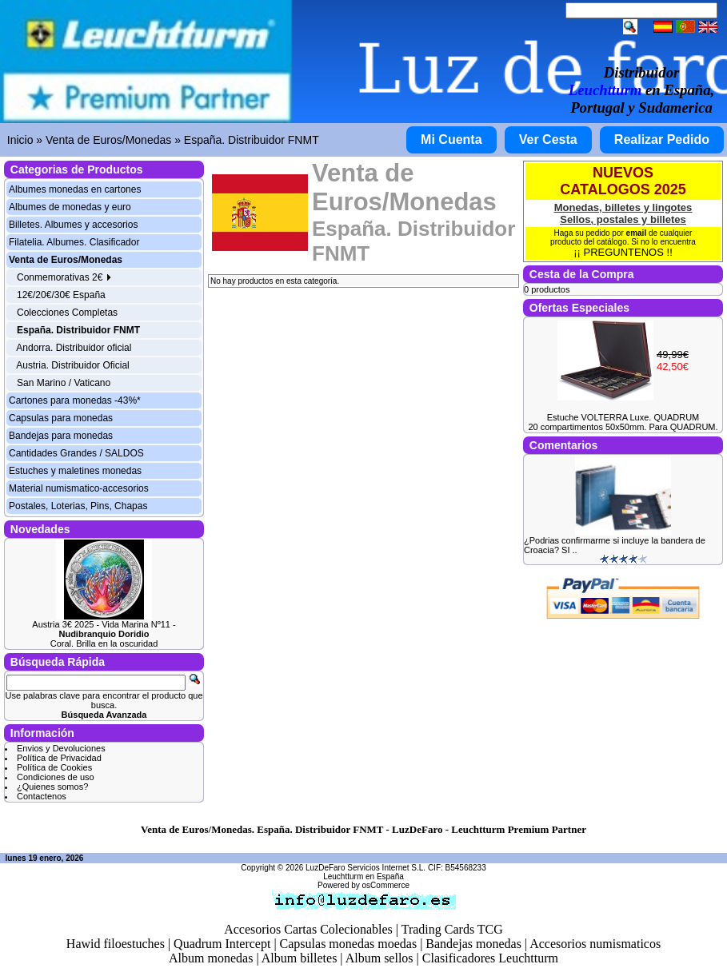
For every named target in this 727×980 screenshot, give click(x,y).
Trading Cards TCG (452, 929)
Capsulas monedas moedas (348, 943)
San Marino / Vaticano (63, 382)
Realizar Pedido (661, 139)
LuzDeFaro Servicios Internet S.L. (365, 867)
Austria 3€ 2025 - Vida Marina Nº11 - (103, 629)
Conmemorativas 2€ (64, 277)
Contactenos (41, 796)
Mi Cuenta (451, 139)
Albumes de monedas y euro (70, 207)
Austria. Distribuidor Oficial (72, 365)
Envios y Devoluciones (61, 748)
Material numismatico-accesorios (79, 488)
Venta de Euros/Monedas (108, 139)
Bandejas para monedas (61, 435)
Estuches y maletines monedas (75, 470)
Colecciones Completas (67, 312)
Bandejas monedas (473, 943)
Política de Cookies (54, 767)
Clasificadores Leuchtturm (490, 958)
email (636, 233)
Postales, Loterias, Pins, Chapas (78, 506)
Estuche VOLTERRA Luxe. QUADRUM (623, 417)
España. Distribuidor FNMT (251, 139)
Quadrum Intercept (222, 943)
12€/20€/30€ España (61, 295)
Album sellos (379, 958)
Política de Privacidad (59, 758)
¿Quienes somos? (52, 786)
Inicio (20, 139)
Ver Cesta (548, 139)
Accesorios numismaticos (595, 943)
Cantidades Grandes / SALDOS (76, 453)
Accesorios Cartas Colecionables (308, 929)
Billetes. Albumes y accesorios (73, 224)
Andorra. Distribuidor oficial (73, 347)
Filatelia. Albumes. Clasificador (74, 242)
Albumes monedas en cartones (75, 189)
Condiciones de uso (55, 777)
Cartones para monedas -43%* (75, 400)
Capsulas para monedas (61, 418)
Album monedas (211, 958)
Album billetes (300, 958)
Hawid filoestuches (115, 943)
